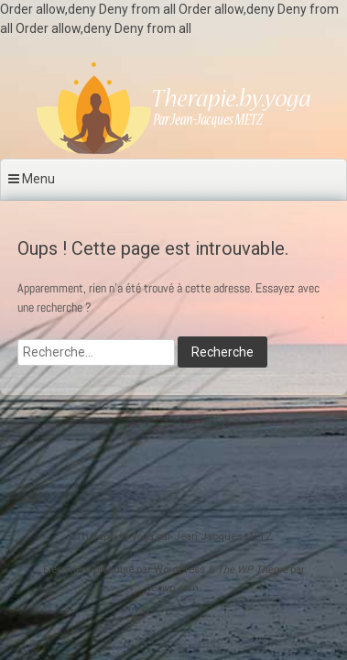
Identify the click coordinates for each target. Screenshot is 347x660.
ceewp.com (172, 588)
